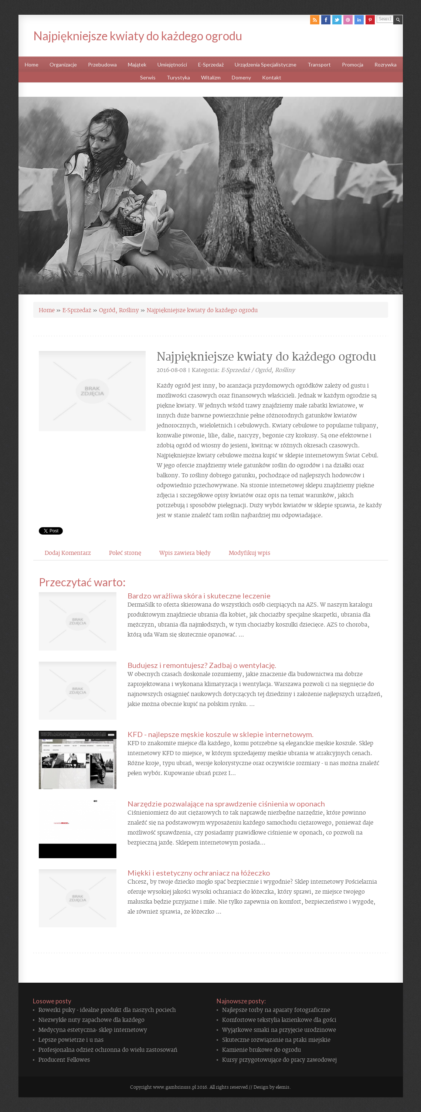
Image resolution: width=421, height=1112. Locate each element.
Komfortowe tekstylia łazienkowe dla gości (279, 1019)
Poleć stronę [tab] (125, 552)
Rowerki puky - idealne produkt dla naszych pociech (107, 1009)
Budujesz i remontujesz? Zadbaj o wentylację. (202, 665)
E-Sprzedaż (76, 310)
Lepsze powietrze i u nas (70, 1039)
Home (47, 310)
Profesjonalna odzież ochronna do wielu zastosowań (107, 1049)
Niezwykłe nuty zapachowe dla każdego (91, 1019)
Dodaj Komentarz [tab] (68, 552)
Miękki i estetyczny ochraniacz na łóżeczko (199, 872)
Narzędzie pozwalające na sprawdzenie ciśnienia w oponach (226, 803)
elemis (282, 1087)
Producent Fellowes (64, 1059)
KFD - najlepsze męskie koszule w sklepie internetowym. (220, 734)
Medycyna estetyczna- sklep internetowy (92, 1029)
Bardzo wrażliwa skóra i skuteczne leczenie (199, 595)
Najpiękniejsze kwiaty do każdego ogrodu (202, 310)
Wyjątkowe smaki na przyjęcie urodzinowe (279, 1029)
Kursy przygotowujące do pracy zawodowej (279, 1059)
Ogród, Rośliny (119, 310)
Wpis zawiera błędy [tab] (185, 552)
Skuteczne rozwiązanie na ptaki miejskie (276, 1039)
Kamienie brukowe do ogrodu (261, 1049)
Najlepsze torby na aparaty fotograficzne (276, 1009)
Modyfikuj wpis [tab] (249, 552)
